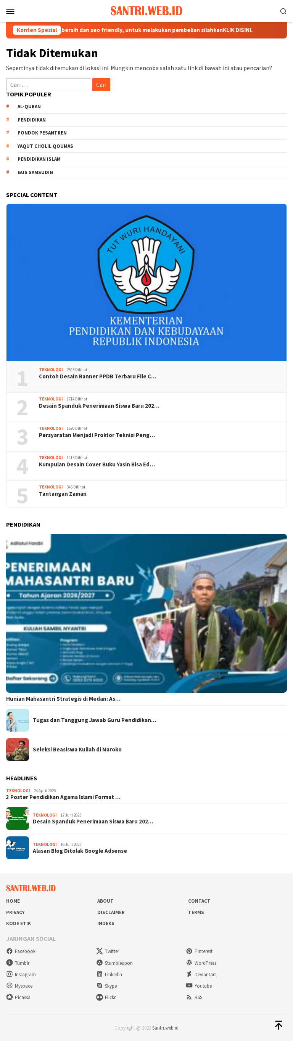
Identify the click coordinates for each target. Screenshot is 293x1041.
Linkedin (109, 974)
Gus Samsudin (35, 172)
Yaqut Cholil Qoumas (45, 146)
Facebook (20, 951)
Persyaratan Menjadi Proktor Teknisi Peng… (97, 435)
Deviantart (201, 974)
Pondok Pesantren (42, 133)
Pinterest (199, 951)
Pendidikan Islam (39, 159)
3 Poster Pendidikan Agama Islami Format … (63, 797)
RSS (194, 997)
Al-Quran (29, 106)
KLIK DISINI (242, 30)
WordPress (201, 963)
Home (13, 901)
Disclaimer (111, 912)
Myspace (19, 986)
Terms (196, 912)
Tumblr (17, 963)
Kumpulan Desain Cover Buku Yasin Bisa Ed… (97, 464)
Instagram (21, 974)
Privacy (15, 912)
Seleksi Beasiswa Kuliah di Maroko (77, 749)
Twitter (107, 951)
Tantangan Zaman (63, 493)
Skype (106, 986)
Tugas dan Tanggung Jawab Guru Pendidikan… (94, 720)
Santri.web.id (165, 1028)
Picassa (18, 997)
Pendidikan (32, 120)
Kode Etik (18, 923)
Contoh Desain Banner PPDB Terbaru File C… (97, 376)
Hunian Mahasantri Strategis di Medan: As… (63, 698)
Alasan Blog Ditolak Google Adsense (80, 850)
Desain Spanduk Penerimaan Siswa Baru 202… (99, 405)
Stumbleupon (114, 963)
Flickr (106, 997)
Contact (199, 901)
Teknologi (51, 369)
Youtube (199, 986)
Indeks (105, 923)
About (105, 901)
